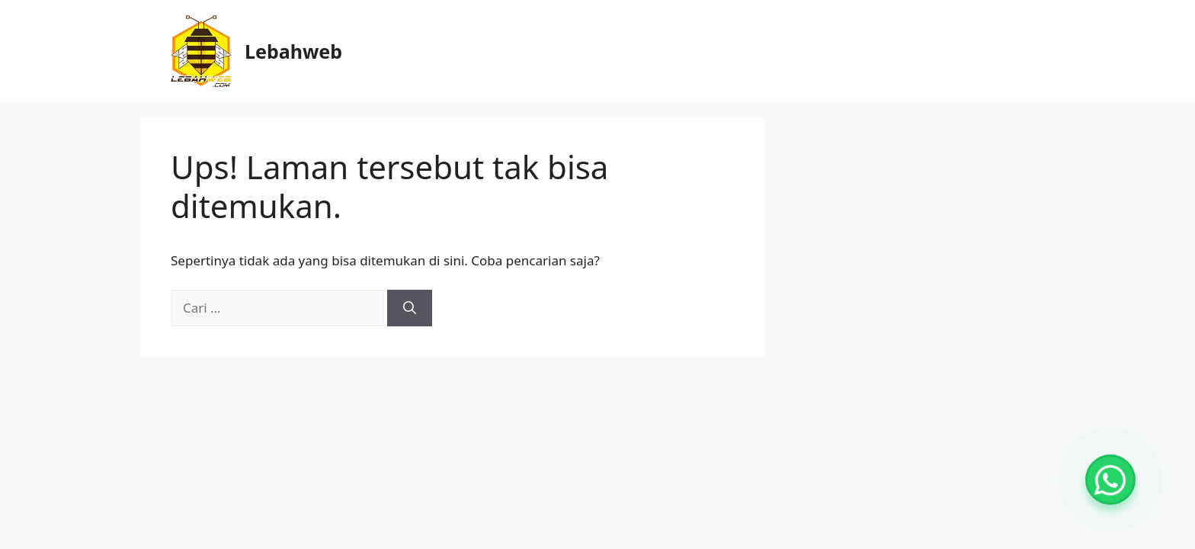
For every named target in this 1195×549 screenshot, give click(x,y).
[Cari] (409, 308)
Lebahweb (293, 51)
